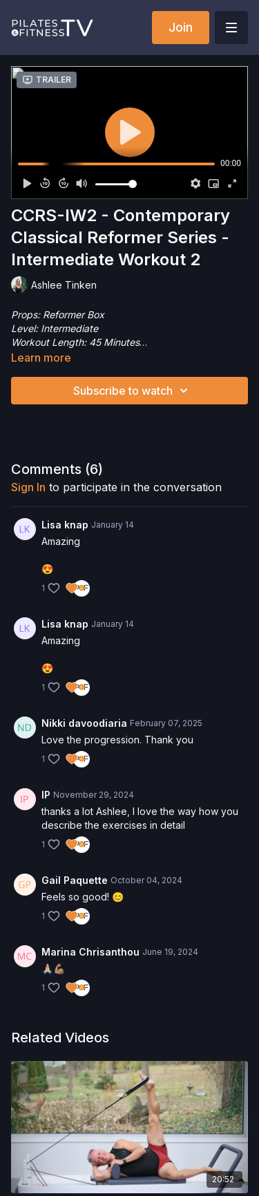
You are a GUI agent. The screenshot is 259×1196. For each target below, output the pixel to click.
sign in (28, 487)
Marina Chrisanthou (90, 952)
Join (181, 27)
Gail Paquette (74, 880)
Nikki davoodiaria (84, 723)
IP (45, 795)
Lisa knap (64, 524)
